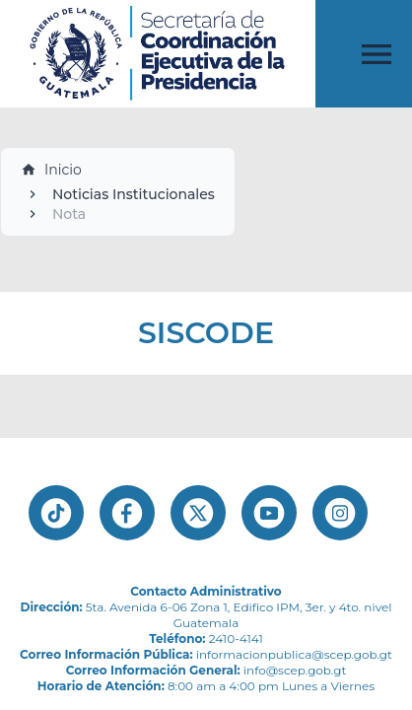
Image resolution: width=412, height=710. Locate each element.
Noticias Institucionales (133, 194)
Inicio (51, 169)
